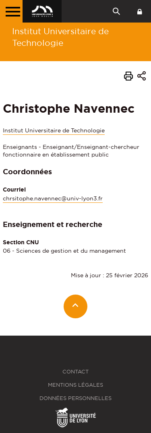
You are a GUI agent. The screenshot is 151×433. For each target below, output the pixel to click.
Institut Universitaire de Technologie (60, 37)
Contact (75, 371)
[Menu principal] (11, 11)
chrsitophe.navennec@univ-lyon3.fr (53, 198)
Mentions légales (75, 385)
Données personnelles (75, 398)
